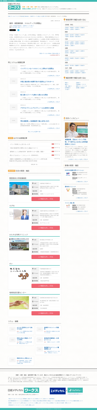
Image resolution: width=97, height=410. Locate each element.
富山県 (82, 42)
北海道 (67, 27)
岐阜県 (77, 43)
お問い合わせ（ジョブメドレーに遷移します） (31, 403)
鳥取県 (67, 58)
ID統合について (51, 400)
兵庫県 (82, 51)
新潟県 (67, 42)
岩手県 (77, 27)
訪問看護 (67, 87)
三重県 (72, 45)
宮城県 (82, 27)
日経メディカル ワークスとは (15, 398)
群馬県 (77, 34)
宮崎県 (72, 72)
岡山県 (77, 58)
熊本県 (82, 71)
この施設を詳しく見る (45, 199)
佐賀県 (72, 71)
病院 (66, 82)
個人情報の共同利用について (62, 400)
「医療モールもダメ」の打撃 (53, 342)
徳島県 (67, 65)
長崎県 (77, 71)
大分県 (67, 72)
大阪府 (77, 51)
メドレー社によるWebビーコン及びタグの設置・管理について (57, 403)
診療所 (78, 82)
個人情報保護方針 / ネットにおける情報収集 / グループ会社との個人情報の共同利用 (27, 400)
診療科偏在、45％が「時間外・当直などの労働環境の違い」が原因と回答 (24, 362)
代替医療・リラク (81, 84)
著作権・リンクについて (14, 403)
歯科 (66, 84)
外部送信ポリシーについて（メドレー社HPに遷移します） (21, 405)
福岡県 (67, 71)
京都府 (72, 51)
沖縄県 (83, 72)
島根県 (72, 58)
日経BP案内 (51, 398)
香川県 (72, 65)
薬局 (81, 86)
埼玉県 (82, 34)
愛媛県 (77, 65)
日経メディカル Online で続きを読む (49, 53)
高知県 (82, 65)
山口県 (67, 60)
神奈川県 (78, 36)
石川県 (67, 43)
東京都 (72, 36)
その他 (67, 89)
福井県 (72, 43)
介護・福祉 (68, 86)
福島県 (77, 29)
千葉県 (67, 36)
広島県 (82, 58)
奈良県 (67, 52)
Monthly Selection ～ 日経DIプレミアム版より (23, 25)
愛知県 (67, 45)
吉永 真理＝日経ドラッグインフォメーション (22, 27)
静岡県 (82, 43)
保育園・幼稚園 (80, 87)
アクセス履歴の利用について (76, 400)
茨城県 (67, 34)
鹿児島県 (78, 72)
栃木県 (72, 34)
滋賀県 (67, 51)
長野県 (77, 42)
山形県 (72, 29)
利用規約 (25, 398)
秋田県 (67, 29)
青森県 (72, 27)
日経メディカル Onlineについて (35, 398)
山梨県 (72, 42)
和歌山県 (72, 52)
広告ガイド (45, 398)
